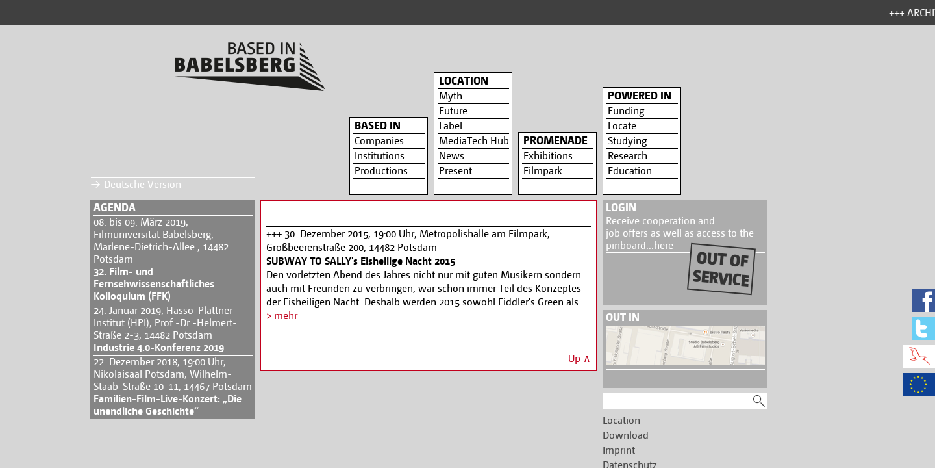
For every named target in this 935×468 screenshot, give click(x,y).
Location (463, 80)
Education (630, 170)
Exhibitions (548, 156)
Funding (626, 111)
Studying (627, 141)
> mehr (281, 315)
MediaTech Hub (474, 141)
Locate (622, 126)
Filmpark (542, 170)
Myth (450, 96)
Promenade (555, 140)
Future (453, 111)
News (451, 156)
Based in (378, 125)
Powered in (639, 95)
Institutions (380, 156)
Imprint (619, 450)
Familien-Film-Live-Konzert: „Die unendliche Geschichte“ (168, 405)
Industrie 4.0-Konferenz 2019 (159, 347)
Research (627, 156)
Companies (379, 141)
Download (626, 435)
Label (450, 126)
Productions (381, 170)
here (663, 245)
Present (455, 170)
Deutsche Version (142, 184)
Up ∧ (579, 358)
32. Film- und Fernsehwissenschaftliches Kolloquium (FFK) (154, 283)
